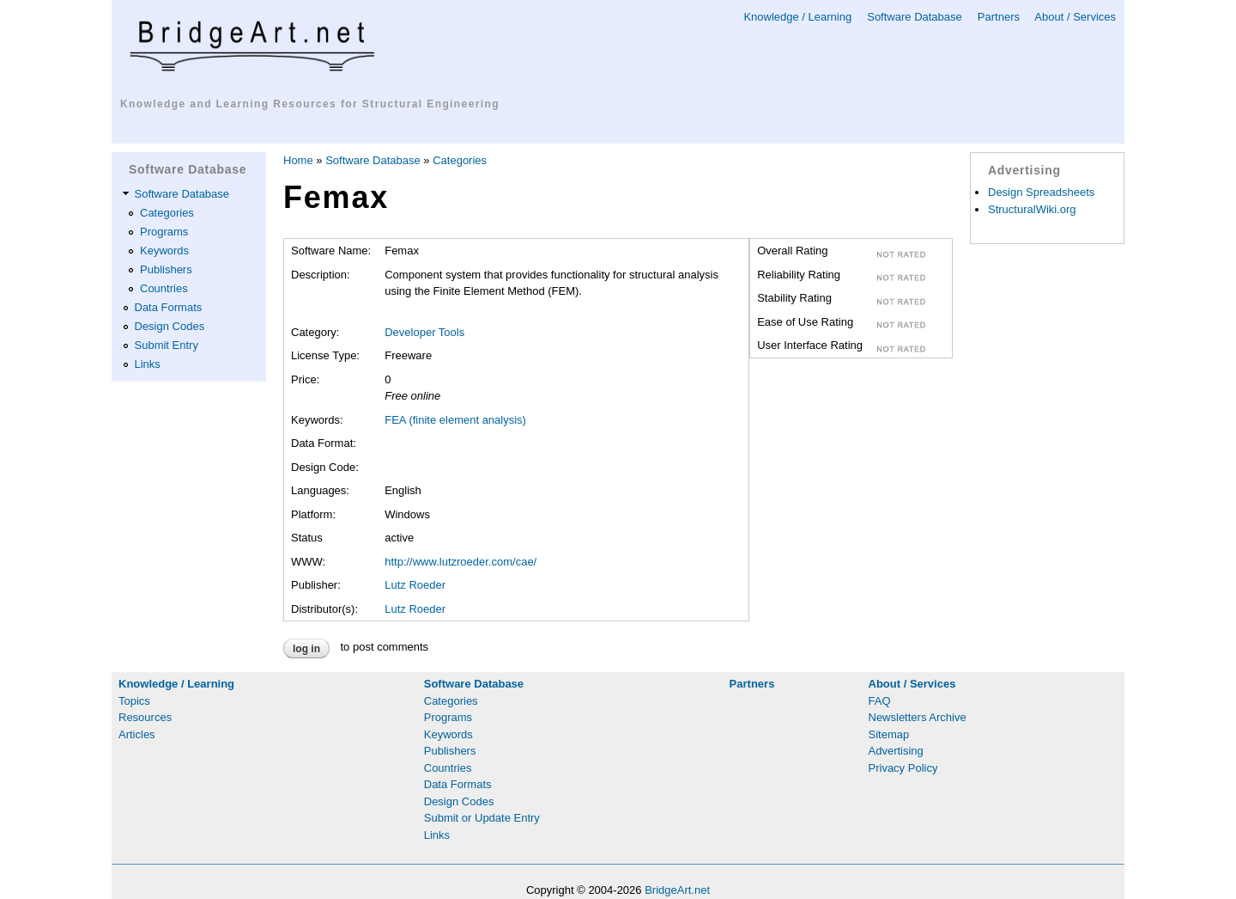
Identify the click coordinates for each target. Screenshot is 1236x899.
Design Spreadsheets (1041, 192)
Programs (164, 231)
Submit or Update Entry (482, 817)
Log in (306, 649)
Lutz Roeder (415, 584)
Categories (167, 212)
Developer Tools (424, 332)
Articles (136, 734)
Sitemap (889, 734)
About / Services (1075, 16)
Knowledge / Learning (797, 16)
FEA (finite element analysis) (455, 419)
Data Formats (169, 307)
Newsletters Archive (917, 717)
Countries (164, 288)
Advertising (896, 750)
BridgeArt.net (677, 890)
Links (148, 364)
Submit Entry (166, 345)
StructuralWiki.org (1032, 209)
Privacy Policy (903, 767)
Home (298, 160)
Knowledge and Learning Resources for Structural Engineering (310, 104)
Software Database (914, 16)
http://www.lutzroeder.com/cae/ (460, 561)
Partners (999, 16)
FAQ (880, 700)
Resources (145, 717)
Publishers (166, 269)
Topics (134, 700)
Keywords (164, 250)
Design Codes (170, 326)
